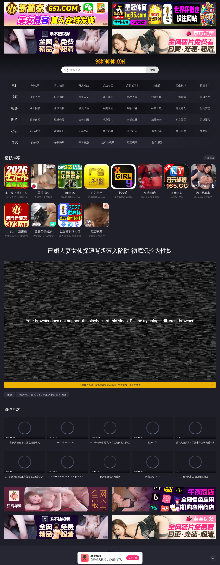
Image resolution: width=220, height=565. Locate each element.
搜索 (152, 70)
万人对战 (83, 85)
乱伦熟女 (181, 108)
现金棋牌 (181, 85)
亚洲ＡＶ (35, 97)
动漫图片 (108, 119)
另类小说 (156, 131)
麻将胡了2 (132, 85)
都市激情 (35, 131)
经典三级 (156, 108)
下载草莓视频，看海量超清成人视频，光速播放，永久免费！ (146, 385)
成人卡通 (83, 108)
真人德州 (59, 85)
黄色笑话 (181, 131)
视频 (14, 97)
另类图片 (205, 119)
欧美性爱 (108, 108)
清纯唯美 (156, 119)
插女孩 (35, 142)
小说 (14, 131)
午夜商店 (59, 142)
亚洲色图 (59, 119)
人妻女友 (83, 131)
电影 (14, 108)
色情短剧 (156, 142)
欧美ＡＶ (83, 97)
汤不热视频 (107, 142)
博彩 (14, 85)
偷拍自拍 (59, 108)
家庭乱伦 (59, 131)
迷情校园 (132, 131)
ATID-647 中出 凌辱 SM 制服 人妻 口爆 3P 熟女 (42, 394)
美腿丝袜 (132, 119)
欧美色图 (83, 119)
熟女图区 (181, 119)
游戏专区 (108, 85)
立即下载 (132, 557)
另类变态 (205, 108)
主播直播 (181, 97)
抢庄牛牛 (205, 85)
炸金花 (156, 85)
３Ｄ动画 (108, 97)
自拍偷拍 (59, 97)
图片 (14, 119)
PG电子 (35, 85)
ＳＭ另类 (205, 97)
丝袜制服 (156, 97)
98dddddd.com (110, 61)
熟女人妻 (132, 97)
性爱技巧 (205, 131)
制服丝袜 (132, 108)
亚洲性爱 (35, 108)
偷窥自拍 (35, 119)
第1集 (10, 394)
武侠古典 (108, 131)
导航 (14, 142)
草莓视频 (83, 142)
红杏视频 (132, 142)
